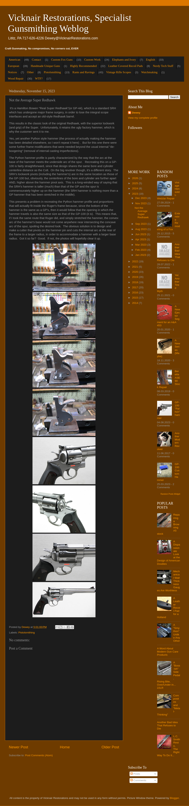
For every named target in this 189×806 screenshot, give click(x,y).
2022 (135, 261)
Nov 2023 (141, 203)
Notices (12, 72)
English (150, 59)
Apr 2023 (141, 239)
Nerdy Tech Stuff (163, 65)
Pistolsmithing (52, 72)
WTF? (39, 78)
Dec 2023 (141, 198)
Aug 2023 (141, 229)
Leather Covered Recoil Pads (125, 65)
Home (65, 747)
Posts (135, 773)
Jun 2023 (141, 234)
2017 (135, 287)
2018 (135, 282)
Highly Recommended (83, 65)
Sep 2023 (141, 223)
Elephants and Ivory (124, 59)
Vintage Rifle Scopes (118, 72)
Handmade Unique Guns (45, 65)
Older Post (110, 747)
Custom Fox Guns (62, 59)
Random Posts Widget (170, 494)
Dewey (136, 112)
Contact (36, 59)
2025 (135, 183)
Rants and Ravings (83, 72)
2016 (135, 292)
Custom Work (92, 59)
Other (30, 72)
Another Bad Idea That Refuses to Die (167, 725)
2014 (135, 302)
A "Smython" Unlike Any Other (176, 632)
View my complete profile (143, 117)
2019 (135, 276)
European (13, 65)
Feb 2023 (141, 249)
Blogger (174, 798)
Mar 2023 (141, 244)
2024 (135, 188)
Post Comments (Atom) (39, 755)
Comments (138, 780)
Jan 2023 (141, 254)
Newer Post (18, 747)
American (14, 59)
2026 (135, 178)
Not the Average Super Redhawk (142, 212)
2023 (135, 193)
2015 (135, 297)
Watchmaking (149, 72)
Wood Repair (15, 78)
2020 (135, 271)
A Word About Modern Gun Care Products (167, 651)
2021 (135, 266)
